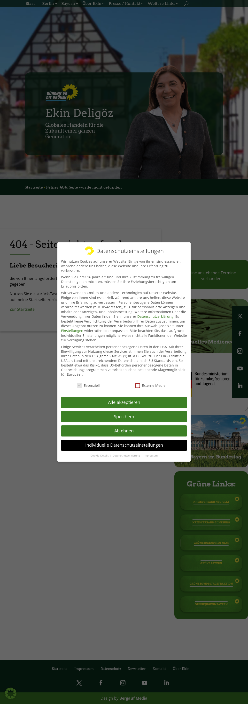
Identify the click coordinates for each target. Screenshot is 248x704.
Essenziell (88, 384)
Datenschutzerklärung (155, 315)
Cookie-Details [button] (100, 454)
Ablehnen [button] (124, 430)
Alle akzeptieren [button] (124, 401)
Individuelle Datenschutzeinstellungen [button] (124, 444)
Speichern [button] (124, 416)
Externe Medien (151, 384)
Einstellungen (72, 330)
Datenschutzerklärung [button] (127, 454)
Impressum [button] (151, 454)
